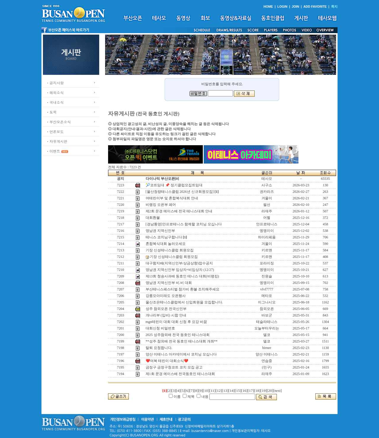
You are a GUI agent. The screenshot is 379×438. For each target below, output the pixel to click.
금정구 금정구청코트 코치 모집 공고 (174, 367)
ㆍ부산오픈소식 (58, 121)
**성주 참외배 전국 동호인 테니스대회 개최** (182, 341)
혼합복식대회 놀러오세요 (166, 244)
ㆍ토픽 (51, 111)
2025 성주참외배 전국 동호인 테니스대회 (178, 335)
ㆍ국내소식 (55, 102)
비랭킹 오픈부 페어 (161, 205)
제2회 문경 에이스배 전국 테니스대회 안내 (179, 211)
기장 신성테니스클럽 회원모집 (170, 250)
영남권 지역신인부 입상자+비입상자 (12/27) (180, 270)
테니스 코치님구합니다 (164, 237)
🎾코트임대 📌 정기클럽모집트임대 (174, 185)
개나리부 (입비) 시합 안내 (166, 315)
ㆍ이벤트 (53, 150)
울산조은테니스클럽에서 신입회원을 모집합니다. (184, 302)
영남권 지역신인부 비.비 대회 (169, 283)
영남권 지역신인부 (160, 231)
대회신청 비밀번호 (160, 328)
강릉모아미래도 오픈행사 (166, 296)
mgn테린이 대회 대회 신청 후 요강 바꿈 (176, 322)
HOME (268, 6)
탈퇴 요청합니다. (159, 348)
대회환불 (153, 218)
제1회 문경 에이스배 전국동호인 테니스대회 (180, 374)
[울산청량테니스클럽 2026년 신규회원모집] (180, 192)
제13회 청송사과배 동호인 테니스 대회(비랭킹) (182, 276)
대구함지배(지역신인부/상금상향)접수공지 (179, 263)
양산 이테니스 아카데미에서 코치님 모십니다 (181, 354)
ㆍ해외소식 (55, 92)
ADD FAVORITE (315, 6)
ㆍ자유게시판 (56, 141)
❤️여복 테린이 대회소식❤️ (167, 361)
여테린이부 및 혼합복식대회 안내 (172, 198)
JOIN (295, 6)
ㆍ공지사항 (55, 82)
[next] (277, 391)
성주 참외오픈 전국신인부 (166, 309)
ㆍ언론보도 (55, 131)
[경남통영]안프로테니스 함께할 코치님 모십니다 (184, 224)
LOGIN (282, 6)
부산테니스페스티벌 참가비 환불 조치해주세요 (182, 289)
